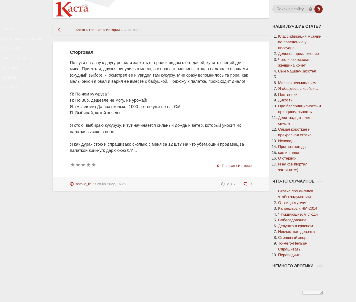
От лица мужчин (293, 203)
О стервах (287, 158)
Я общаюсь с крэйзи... (298, 88)
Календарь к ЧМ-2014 (297, 208)
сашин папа (288, 152)
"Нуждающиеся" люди (298, 214)
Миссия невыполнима (297, 83)
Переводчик (289, 255)
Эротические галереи (25, 42)
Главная (13, 30)
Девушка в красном (295, 226)
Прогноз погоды (292, 147)
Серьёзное (15, 54)
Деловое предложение (298, 54)
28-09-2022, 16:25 (111, 184)
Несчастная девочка (296, 232)
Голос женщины (20, 66)
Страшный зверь (293, 237)
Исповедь (286, 141)
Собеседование (292, 220)
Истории (13, 102)
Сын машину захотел (297, 71)
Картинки (14, 78)
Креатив (13, 90)
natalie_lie (84, 184)
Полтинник (287, 94)
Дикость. (286, 100)
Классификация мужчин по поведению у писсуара (299, 42)
